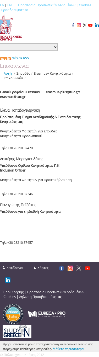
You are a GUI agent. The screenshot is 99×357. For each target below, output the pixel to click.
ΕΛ (2, 5)
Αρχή (8, 73)
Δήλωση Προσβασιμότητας (40, 296)
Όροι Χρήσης (13, 291)
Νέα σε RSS (14, 58)
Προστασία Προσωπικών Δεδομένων (46, 5)
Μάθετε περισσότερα (68, 348)
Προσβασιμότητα (14, 9)
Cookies (85, 5)
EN (9, 5)
